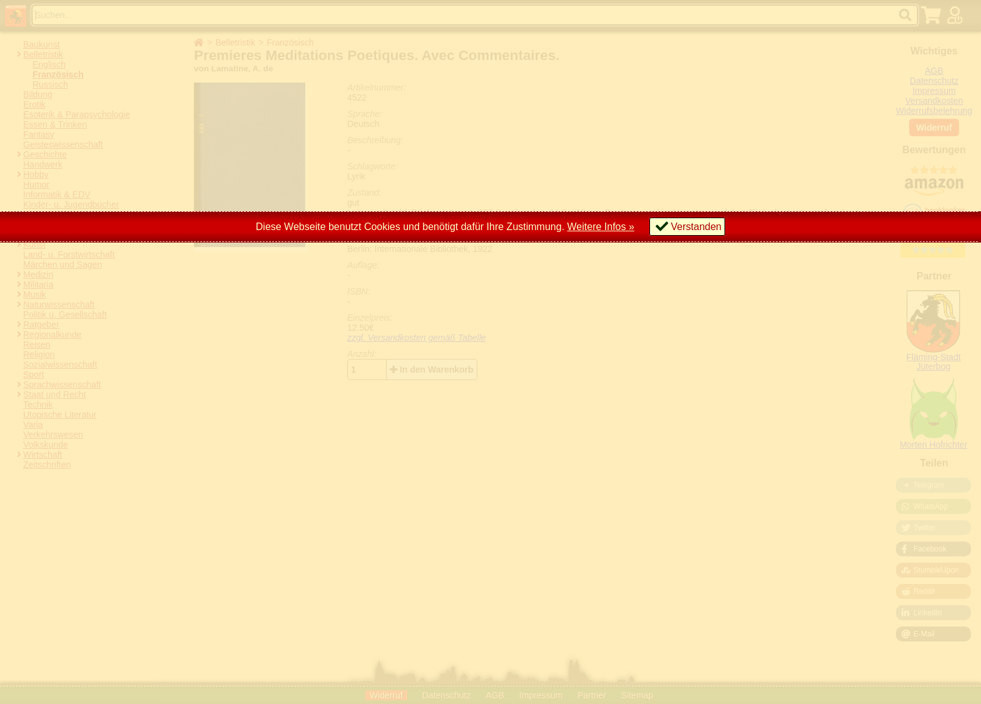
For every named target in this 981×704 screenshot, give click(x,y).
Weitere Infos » (600, 226)
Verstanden (696, 226)
